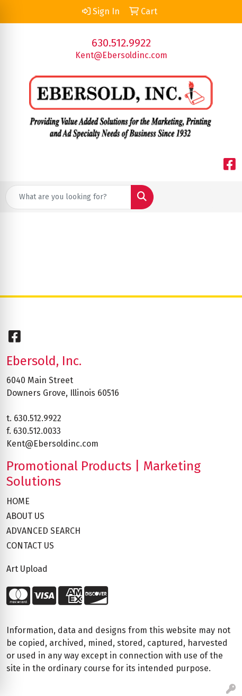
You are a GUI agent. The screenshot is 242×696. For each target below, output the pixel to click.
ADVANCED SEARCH (43, 531)
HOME (18, 501)
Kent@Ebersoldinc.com (121, 55)
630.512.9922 (121, 42)
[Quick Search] (68, 197)
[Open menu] (220, 197)
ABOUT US (25, 516)
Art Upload (27, 569)
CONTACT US (30, 546)
